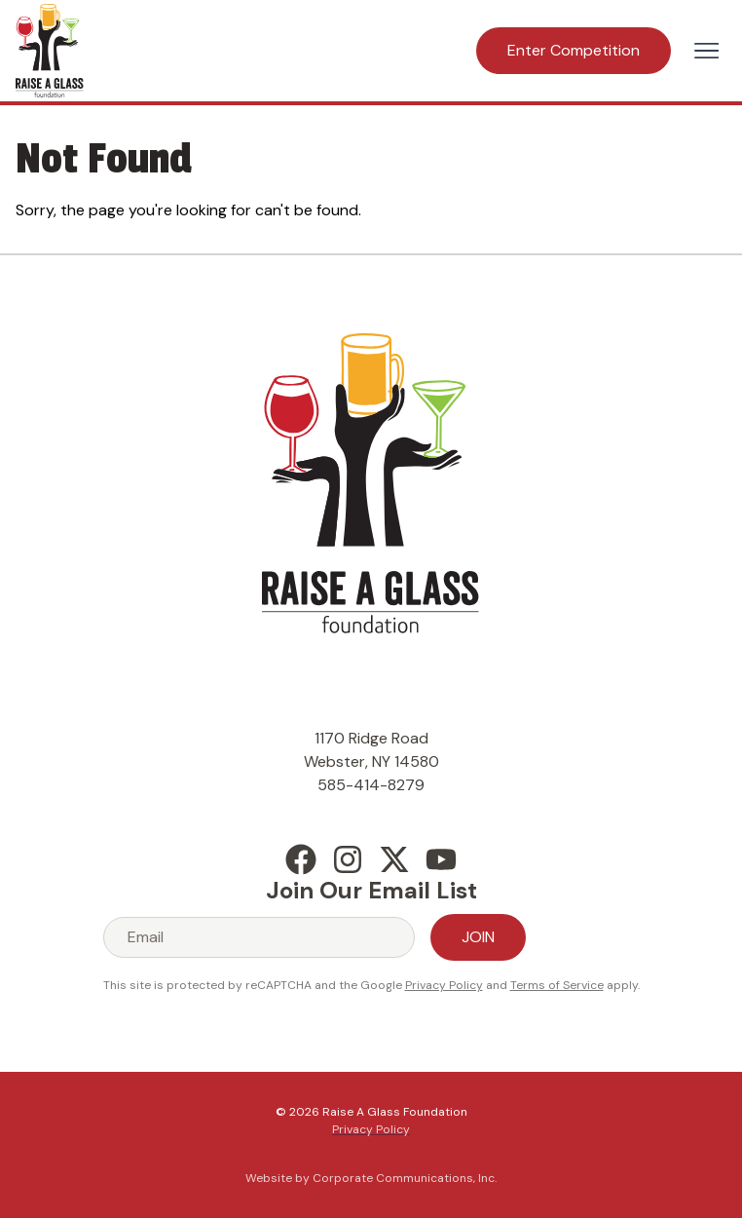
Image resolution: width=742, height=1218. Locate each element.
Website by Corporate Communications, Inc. (371, 1178)
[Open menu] (706, 50)
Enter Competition (573, 50)
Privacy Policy (444, 985)
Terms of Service (557, 985)
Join (478, 937)
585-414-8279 (371, 785)
